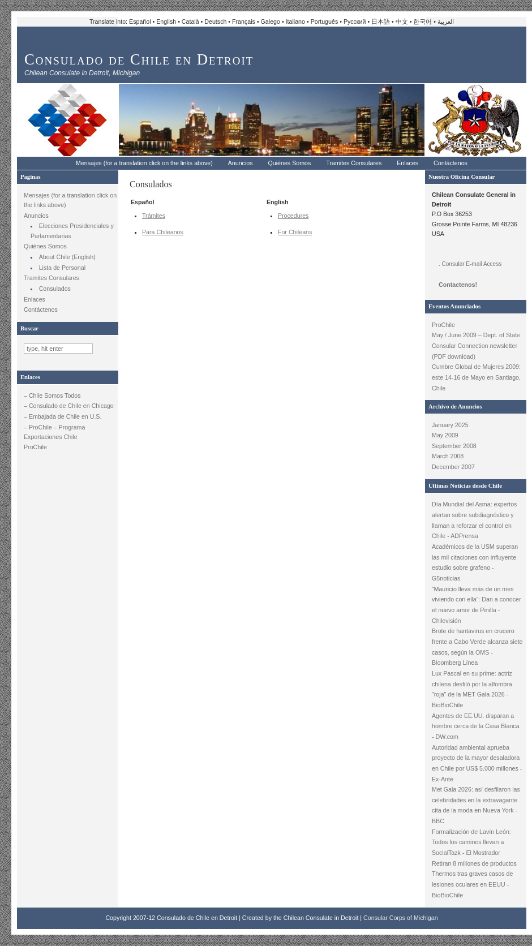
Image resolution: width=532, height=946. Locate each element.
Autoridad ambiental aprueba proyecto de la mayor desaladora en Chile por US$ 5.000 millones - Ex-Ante (477, 763)
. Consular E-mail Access (470, 264)
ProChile (35, 447)
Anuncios (240, 163)
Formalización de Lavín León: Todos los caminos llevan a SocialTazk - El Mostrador (471, 842)
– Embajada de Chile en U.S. (62, 416)
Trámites (153, 215)
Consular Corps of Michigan (400, 917)
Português (324, 21)
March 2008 (448, 456)
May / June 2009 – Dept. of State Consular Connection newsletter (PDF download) (476, 345)
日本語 (380, 21)
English (166, 21)
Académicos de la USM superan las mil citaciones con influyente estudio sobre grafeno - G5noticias (475, 562)
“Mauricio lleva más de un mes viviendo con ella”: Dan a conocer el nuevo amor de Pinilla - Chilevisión (476, 605)
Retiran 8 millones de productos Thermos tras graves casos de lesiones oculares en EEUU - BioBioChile (474, 879)
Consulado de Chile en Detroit (139, 59)
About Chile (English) (67, 256)
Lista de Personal (62, 267)
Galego (270, 21)
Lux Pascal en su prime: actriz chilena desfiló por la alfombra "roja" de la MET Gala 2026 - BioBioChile (472, 689)
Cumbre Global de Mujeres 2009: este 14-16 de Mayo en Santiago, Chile (476, 377)
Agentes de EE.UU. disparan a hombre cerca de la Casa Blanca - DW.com (476, 726)
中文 (402, 21)
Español (140, 21)
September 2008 (454, 445)
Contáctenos (450, 163)
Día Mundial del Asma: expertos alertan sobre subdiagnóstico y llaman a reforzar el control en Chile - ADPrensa (474, 520)
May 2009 (445, 435)
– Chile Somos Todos (52, 395)
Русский (355, 21)
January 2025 (450, 425)
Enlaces (407, 163)
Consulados (55, 288)
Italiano (295, 21)
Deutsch (215, 21)
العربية (445, 21)
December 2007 (453, 466)
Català (190, 21)
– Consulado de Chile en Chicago (69, 405)
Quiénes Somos (289, 163)
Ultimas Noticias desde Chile (465, 486)
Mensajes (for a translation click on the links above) (144, 163)
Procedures (293, 215)
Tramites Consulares (353, 163)
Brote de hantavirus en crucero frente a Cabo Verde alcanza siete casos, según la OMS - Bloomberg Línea (477, 646)
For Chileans (295, 232)
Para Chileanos (162, 232)
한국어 (422, 21)
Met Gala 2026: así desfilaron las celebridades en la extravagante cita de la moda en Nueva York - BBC (476, 805)
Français (243, 21)
